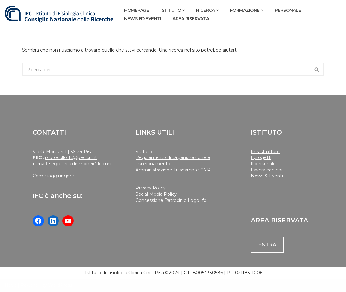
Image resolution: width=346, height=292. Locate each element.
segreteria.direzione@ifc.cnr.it (81, 164)
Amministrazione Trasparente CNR (173, 170)
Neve (10, 285)
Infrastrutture (265, 151)
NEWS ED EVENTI (142, 18)
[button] (183, 10)
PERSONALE (288, 10)
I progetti (261, 157)
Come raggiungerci (54, 176)
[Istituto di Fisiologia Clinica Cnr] (59, 14)
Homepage (136, 10)
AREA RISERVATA (191, 18)
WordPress (60, 285)
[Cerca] (166, 69)
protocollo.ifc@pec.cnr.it (71, 157)
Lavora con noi (266, 170)
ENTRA (267, 245)
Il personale (263, 164)
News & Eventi (267, 176)
